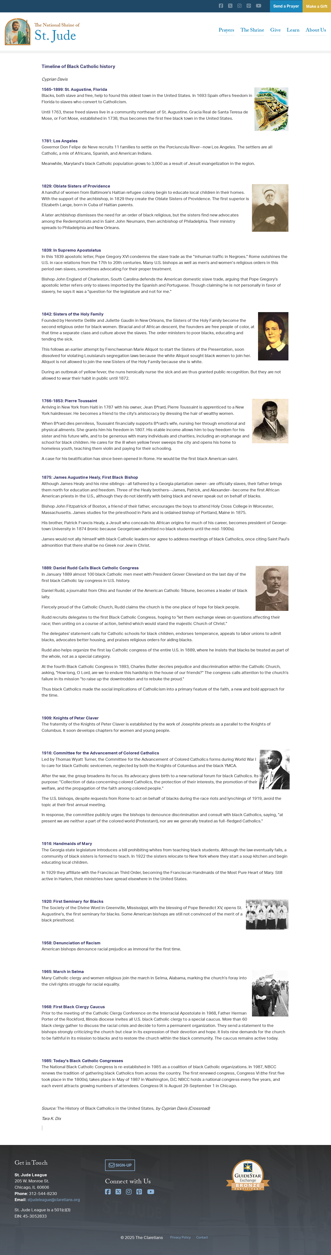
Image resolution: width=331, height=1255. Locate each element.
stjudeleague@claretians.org (54, 1199)
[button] (120, 1165)
